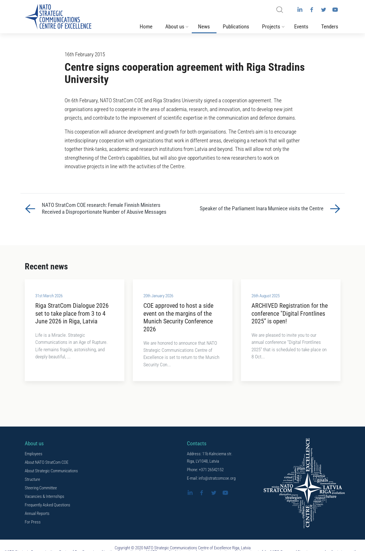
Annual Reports (37, 514)
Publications (236, 27)
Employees (33, 454)
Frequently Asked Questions (47, 505)
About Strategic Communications (51, 471)
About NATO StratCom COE (46, 463)
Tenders (329, 27)
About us (174, 27)
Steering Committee (41, 488)
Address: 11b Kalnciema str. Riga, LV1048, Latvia (209, 458)
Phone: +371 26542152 (205, 470)
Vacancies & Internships (44, 497)
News (204, 27)
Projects (271, 27)
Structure (32, 480)
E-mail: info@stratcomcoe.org (211, 479)
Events (301, 27)
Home (146, 27)
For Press (33, 522)
